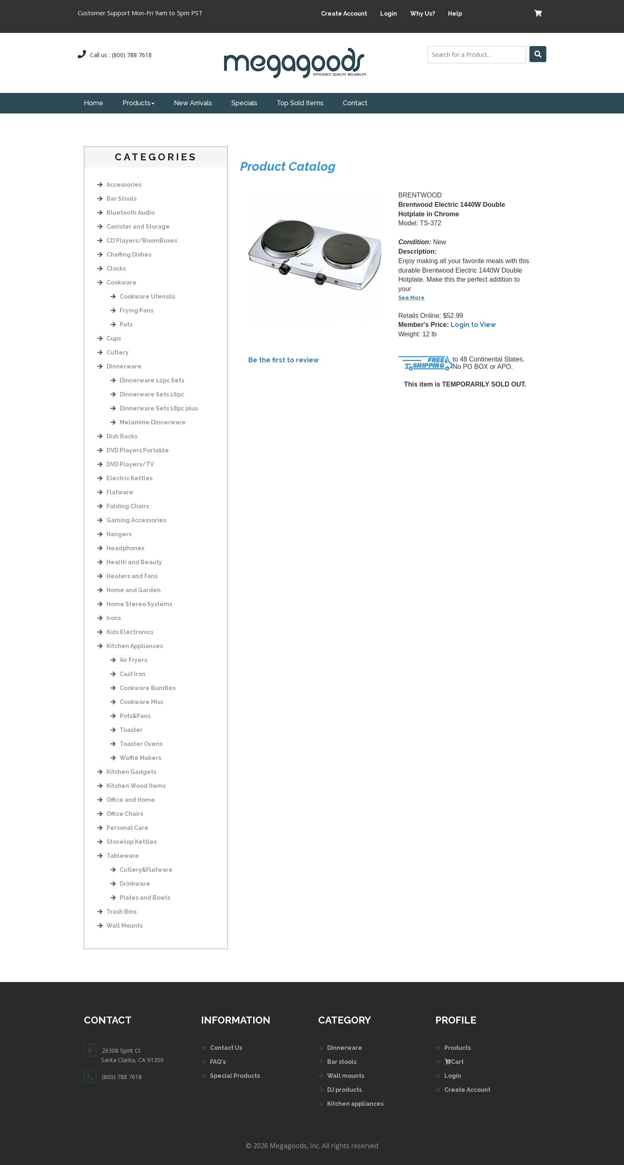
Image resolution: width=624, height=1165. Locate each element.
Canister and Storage (133, 226)
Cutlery (113, 352)
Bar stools (341, 1061)
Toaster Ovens (136, 744)
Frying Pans (132, 310)
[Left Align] (537, 54)
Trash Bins (116, 911)
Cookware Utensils (143, 296)
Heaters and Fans (127, 576)
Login (388, 13)
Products (138, 103)
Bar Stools (116, 198)
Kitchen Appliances (130, 646)
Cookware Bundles (143, 688)
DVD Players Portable (133, 450)
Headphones (120, 548)
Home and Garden (129, 590)
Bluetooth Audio (126, 212)
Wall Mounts (120, 925)
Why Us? (422, 13)
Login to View (473, 325)
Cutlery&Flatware (142, 869)
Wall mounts (345, 1075)
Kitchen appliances (355, 1103)
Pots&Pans (130, 716)
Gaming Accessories (131, 520)
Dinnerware (119, 366)
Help (455, 13)
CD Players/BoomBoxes (137, 240)
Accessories (119, 184)
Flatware (115, 492)
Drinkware (130, 883)
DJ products (344, 1089)
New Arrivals (193, 103)
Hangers (114, 534)
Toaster (127, 730)
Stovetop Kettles (127, 841)
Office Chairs (120, 814)
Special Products (235, 1075)
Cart (454, 1061)
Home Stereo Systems (134, 604)
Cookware (116, 282)
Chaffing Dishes (124, 254)
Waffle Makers (136, 758)
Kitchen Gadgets (126, 772)
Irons (109, 618)
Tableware (118, 855)
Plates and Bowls (140, 897)
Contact (355, 103)
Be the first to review (283, 360)
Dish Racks (117, 436)
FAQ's (218, 1061)
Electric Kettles (125, 478)
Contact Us (226, 1048)
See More (411, 297)
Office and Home (126, 800)
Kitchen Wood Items (131, 786)
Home (93, 103)
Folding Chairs (123, 506)
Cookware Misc (137, 702)
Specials (244, 103)
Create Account (344, 13)
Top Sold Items (300, 103)
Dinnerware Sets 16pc (147, 394)
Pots (121, 324)
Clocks (111, 268)
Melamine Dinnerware (148, 422)
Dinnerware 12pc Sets (147, 380)
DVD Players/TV (125, 464)
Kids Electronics (125, 632)
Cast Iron (128, 674)
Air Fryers (129, 660)
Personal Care (122, 828)
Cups (109, 338)
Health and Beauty (129, 562)
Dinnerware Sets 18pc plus (154, 408)
